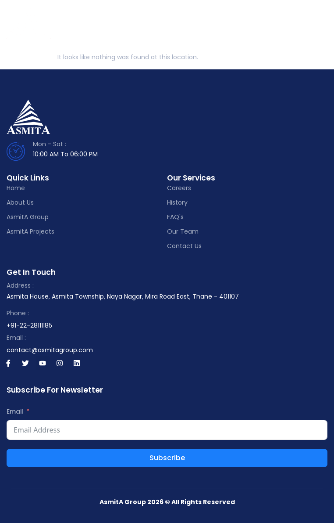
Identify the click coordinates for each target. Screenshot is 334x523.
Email (15, 411)
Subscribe (167, 458)
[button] (323, 26)
